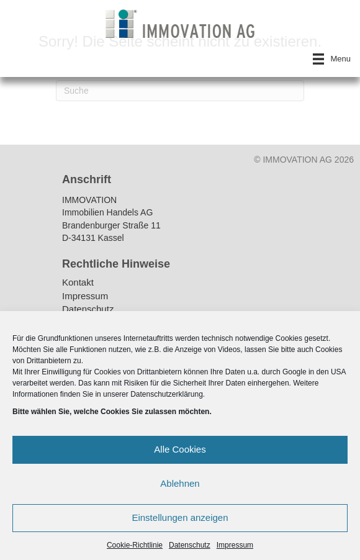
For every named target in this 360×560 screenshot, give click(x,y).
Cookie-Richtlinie (135, 545)
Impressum (235, 545)
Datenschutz (189, 545)
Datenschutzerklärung (166, 394)
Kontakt (78, 282)
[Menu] (332, 59)
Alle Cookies (179, 449)
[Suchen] (180, 90)
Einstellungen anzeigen (180, 517)
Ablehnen (179, 483)
